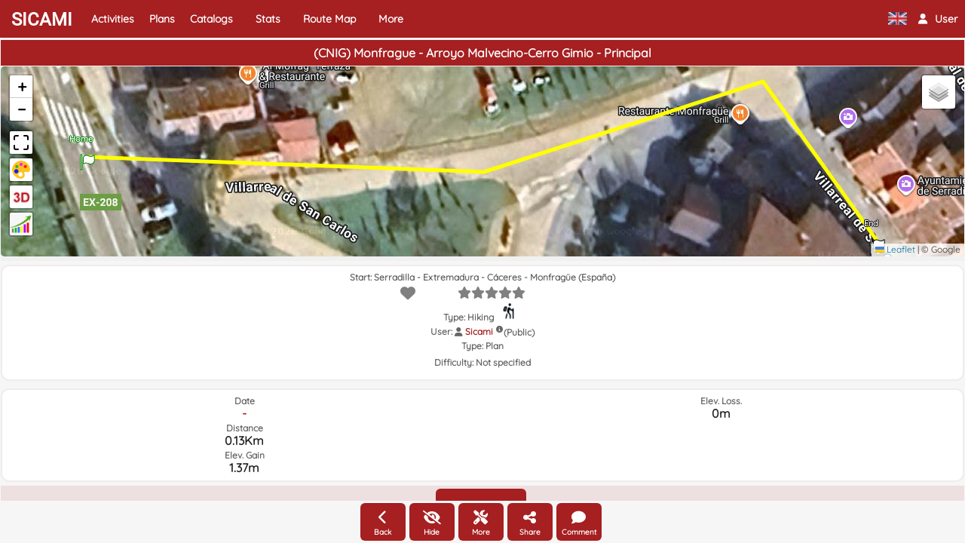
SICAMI (41, 19)
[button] (937, 19)
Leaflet (895, 249)
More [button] (390, 19)
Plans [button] (162, 19)
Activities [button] (112, 19)
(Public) (519, 332)
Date (244, 400)
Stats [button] (268, 19)
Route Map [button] (329, 19)
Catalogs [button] (211, 19)
